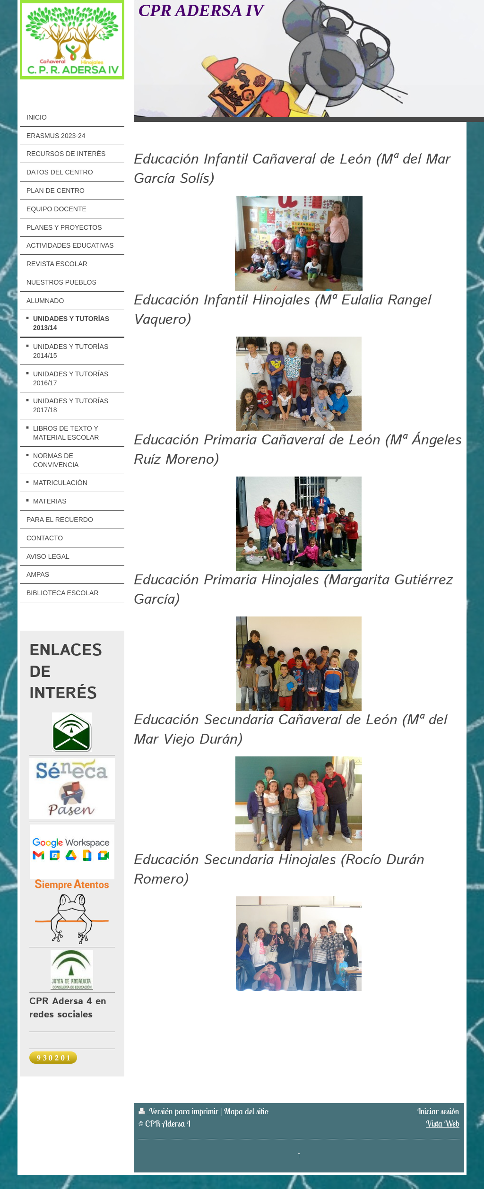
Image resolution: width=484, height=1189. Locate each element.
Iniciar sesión (438, 1111)
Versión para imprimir (179, 1111)
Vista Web (442, 1123)
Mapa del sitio (246, 1111)
